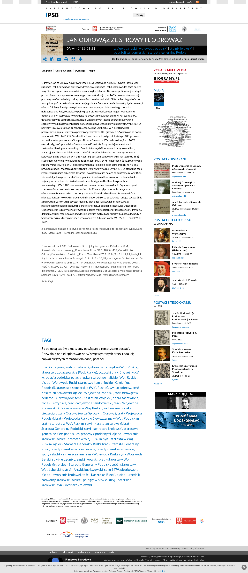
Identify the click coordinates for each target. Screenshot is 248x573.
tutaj (162, 571)
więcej (156, 295)
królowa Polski (178, 258)
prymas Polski (178, 271)
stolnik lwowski (181, 48)
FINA (75, 2)
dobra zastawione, (126, 398)
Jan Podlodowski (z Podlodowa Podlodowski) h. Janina (185, 316)
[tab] (48, 71)
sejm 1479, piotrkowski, (121, 469)
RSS (197, 2)
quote (73, 59)
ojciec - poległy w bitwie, (90, 480)
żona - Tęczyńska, (54, 403)
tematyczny (99, 552)
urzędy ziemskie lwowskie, (116, 449)
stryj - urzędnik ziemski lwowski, (75, 459)
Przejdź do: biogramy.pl (56, 2)
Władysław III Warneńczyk (179, 232)
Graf (159, 108)
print (66, 59)
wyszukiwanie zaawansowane (76, 19)
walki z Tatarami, (78, 367)
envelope (59, 59)
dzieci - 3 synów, (53, 367)
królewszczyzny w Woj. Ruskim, (80, 408)
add (80, 59)
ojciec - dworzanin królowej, (61, 475)
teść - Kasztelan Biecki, (99, 475)
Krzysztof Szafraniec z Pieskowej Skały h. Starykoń (184, 368)
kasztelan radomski (180, 327)
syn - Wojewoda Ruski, (102, 454)
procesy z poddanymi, (96, 434)
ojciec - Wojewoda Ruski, (59, 382)
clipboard (52, 59)
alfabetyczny (84, 552)
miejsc (112, 552)
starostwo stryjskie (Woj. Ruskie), (114, 367)
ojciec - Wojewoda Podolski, (93, 393)
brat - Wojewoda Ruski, (72, 418)
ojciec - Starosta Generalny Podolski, (84, 464)
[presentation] (47, 71)
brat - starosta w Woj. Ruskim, (62, 423)
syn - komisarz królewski (74, 485)
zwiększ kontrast (176, 2)
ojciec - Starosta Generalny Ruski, (77, 444)
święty (175, 360)
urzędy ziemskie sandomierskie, (73, 449)
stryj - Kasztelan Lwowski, (104, 423)
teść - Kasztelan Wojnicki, (93, 398)
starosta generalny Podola (167, 52)
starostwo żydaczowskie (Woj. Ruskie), (69, 372)
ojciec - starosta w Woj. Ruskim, (79, 439)
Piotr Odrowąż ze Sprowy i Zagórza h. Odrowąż (186, 167)
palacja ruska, (80, 377)
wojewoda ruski (125, 48)
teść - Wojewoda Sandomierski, (90, 403)
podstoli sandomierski (130, 52)
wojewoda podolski (153, 48)
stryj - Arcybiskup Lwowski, (83, 469)
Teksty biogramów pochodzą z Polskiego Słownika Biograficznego (174, 548)
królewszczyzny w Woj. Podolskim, (114, 418)
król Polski (176, 241)
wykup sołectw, (121, 388)
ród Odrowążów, (127, 393)
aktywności (68, 552)
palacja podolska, (58, 377)
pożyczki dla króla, (112, 372)
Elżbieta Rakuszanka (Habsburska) (183, 249)
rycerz (175, 379)
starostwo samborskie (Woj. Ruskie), (82, 388)
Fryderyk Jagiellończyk (185, 263)
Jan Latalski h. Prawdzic (185, 280)
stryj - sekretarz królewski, (103, 429)
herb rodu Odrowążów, (57, 398)
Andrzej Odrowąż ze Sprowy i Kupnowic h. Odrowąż (184, 185)
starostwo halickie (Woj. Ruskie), (114, 377)
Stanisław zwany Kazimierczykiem (181, 351)
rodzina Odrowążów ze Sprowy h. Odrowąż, (85, 413)
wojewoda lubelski (180, 343)
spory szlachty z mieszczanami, (63, 454)
